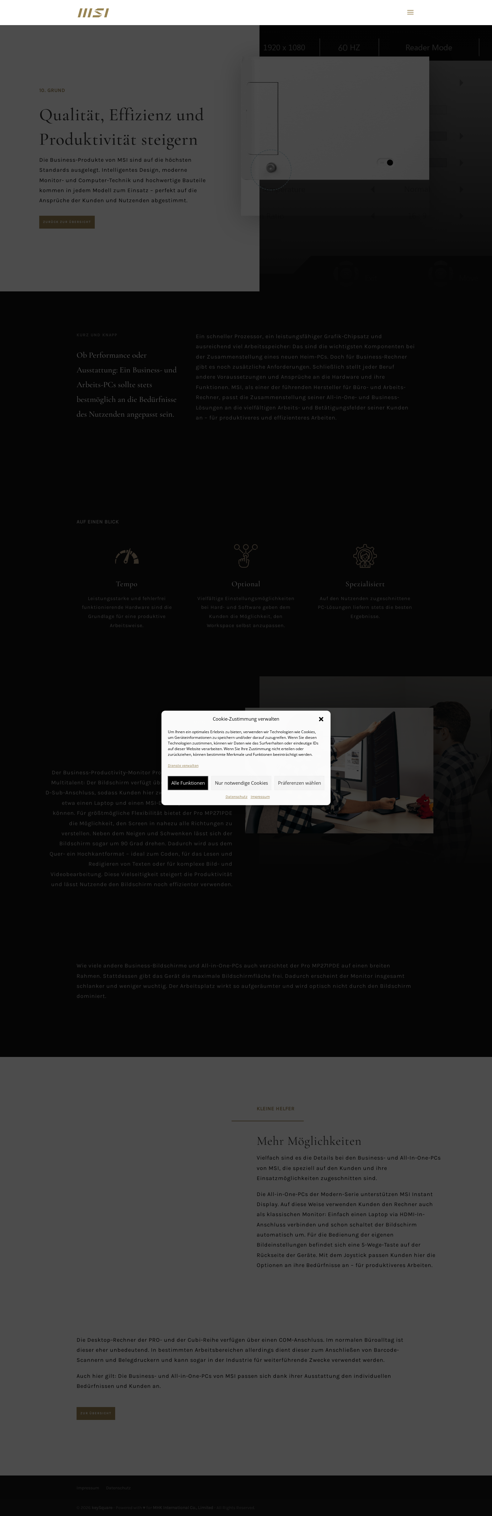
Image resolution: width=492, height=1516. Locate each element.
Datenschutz (237, 796)
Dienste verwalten (183, 765)
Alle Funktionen (188, 783)
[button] (321, 719)
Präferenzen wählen (299, 783)
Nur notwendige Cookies (241, 783)
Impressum (260, 796)
